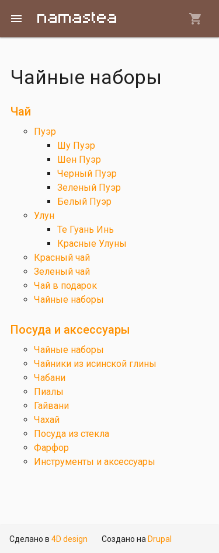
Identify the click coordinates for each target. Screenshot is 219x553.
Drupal (160, 539)
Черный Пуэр (87, 173)
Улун (44, 215)
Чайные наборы (69, 299)
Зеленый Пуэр (89, 187)
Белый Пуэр (84, 201)
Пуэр (45, 131)
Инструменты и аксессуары (94, 461)
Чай (21, 111)
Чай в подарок (65, 285)
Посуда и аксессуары (70, 330)
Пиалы (49, 391)
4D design (69, 539)
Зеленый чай (62, 271)
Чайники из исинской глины (95, 363)
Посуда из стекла (71, 433)
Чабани (49, 377)
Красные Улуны (92, 243)
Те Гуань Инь (85, 229)
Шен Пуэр (79, 159)
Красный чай (62, 257)
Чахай (47, 419)
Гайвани (51, 405)
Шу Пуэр (76, 145)
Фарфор (51, 447)
